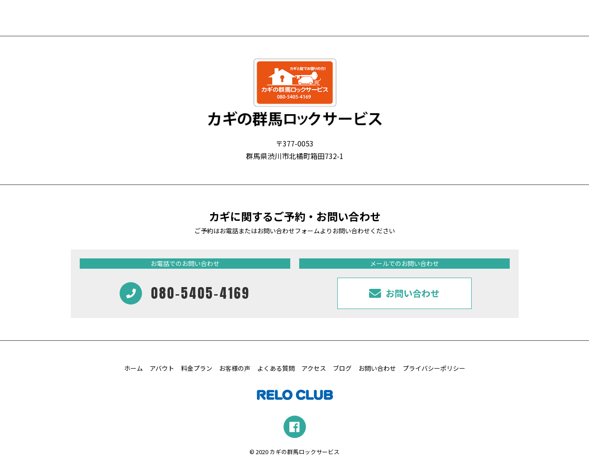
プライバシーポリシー (434, 368)
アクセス (313, 368)
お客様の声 (234, 368)
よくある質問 (276, 368)
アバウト (162, 368)
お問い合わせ (377, 368)
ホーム (133, 368)
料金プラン (196, 368)
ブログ (342, 368)
